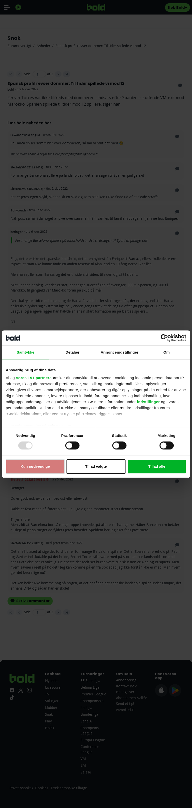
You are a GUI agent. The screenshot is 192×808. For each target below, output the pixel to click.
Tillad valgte (96, 466)
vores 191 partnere (34, 378)
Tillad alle (156, 466)
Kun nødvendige (35, 466)
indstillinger (148, 402)
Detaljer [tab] (73, 352)
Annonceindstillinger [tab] (119, 352)
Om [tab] (166, 352)
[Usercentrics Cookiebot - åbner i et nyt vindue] (164, 338)
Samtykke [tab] (25, 352)
